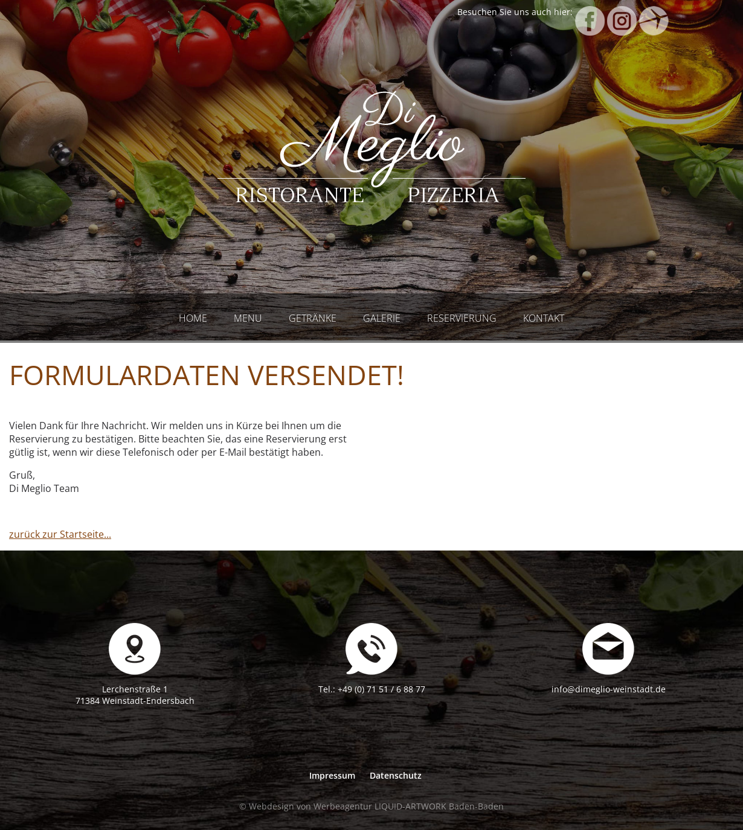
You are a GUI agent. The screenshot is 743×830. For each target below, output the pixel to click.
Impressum (332, 775)
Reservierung (462, 318)
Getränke (312, 318)
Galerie (381, 318)
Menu (248, 318)
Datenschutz (396, 775)
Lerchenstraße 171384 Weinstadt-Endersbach (135, 694)
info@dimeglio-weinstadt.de (609, 689)
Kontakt (543, 318)
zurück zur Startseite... (60, 534)
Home (193, 318)
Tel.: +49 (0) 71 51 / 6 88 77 (371, 689)
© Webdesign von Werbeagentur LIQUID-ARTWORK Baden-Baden (371, 806)
